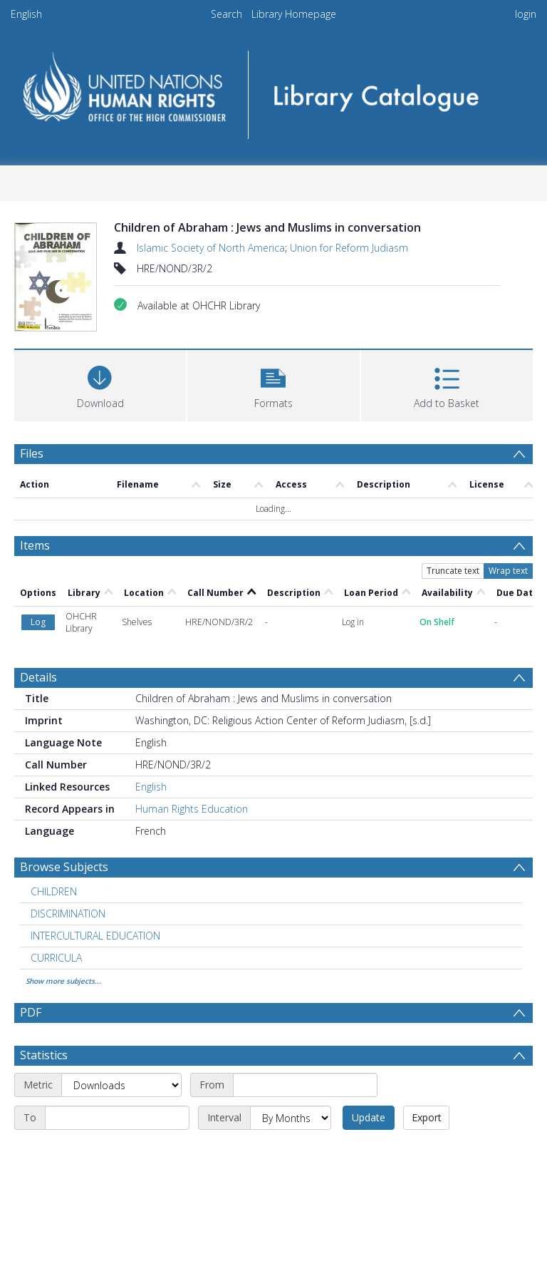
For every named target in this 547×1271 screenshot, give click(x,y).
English (26, 14)
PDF (30, 923)
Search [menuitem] (226, 14)
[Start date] (305, 996)
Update (368, 1028)
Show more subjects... (63, 892)
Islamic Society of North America (211, 247)
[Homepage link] (273, 90)
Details (38, 588)
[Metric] (121, 996)
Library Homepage (293, 14)
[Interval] (290, 1029)
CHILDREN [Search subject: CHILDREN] (54, 802)
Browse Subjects (64, 778)
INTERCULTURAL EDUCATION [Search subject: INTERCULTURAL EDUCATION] (95, 846)
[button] (273, 384)
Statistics (44, 966)
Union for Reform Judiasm (349, 247)
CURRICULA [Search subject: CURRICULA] (56, 868)
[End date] (117, 1029)
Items (35, 545)
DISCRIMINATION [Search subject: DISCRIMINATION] (68, 824)
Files (31, 453)
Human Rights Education (191, 719)
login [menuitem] (525, 14)
